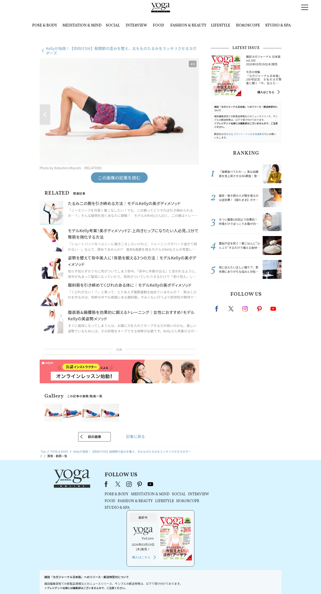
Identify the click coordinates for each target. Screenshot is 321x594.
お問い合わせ (76, 581)
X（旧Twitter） (114, 484)
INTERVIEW (136, 25)
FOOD (158, 25)
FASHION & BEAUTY (188, 25)
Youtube (273, 309)
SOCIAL (113, 25)
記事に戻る (135, 436)
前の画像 (94, 436)
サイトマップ (224, 581)
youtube (146, 484)
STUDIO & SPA (278, 25)
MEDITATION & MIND (82, 25)
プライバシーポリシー (153, 581)
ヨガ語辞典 (244, 581)
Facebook (218, 309)
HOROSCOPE (248, 25)
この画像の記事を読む (119, 177)
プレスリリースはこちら (104, 581)
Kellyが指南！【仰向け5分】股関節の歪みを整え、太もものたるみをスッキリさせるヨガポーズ (121, 50)
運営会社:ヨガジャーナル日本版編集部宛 (245, 134)
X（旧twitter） (231, 309)
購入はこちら (265, 92)
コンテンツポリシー (184, 581)
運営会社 (206, 581)
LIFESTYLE (220, 25)
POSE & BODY (44, 25)
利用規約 (129, 581)
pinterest (260, 309)
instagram (245, 308)
